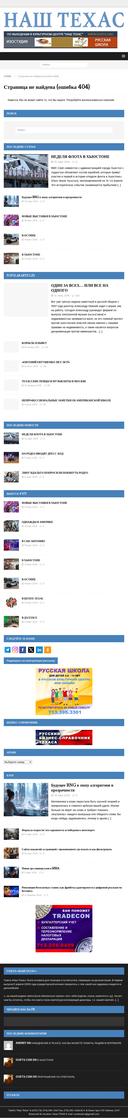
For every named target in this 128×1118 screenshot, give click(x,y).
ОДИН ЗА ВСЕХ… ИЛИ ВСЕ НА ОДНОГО (79, 288)
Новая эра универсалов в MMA (40, 868)
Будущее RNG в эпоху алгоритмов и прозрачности (52, 197)
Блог (10, 775)
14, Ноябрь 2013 (31, 347)
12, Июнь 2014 (61, 296)
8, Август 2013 (31, 366)
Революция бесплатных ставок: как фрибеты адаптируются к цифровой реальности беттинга (72, 889)
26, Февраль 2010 (33, 385)
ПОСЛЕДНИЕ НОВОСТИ (22, 425)
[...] (119, 185)
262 (77, 296)
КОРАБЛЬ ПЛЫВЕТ (34, 343)
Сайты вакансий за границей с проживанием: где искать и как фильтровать (67, 849)
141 (48, 385)
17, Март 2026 (30, 457)
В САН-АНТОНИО (33, 541)
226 (46, 347)
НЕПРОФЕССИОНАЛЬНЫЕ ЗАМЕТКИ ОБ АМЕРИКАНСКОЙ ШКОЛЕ (66, 400)
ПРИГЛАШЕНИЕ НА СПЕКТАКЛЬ (56, 1077)
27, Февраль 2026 (32, 895)
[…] (100, 331)
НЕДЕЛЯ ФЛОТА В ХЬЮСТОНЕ (80, 156)
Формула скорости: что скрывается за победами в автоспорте (58, 830)
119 (44, 404)
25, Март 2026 (62, 162)
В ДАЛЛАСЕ (29, 617)
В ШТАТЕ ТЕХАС (33, 598)
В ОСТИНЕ (29, 235)
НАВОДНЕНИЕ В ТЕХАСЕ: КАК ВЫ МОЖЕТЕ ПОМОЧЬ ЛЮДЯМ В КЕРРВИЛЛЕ (76, 1043)
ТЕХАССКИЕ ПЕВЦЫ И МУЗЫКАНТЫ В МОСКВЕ (54, 381)
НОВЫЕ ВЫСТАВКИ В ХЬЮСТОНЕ (44, 216)
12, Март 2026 (30, 834)
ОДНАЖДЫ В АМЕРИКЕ (37, 522)
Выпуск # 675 (17, 493)
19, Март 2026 (30, 220)
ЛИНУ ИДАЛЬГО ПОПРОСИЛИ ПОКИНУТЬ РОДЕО (55, 472)
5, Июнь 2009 (30, 404)
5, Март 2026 (30, 872)
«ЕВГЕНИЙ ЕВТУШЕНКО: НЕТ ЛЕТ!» (46, 362)
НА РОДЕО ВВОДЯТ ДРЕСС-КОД (42, 453)
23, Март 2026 (31, 201)
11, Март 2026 (30, 477)
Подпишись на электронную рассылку (31, 660)
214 (44, 366)
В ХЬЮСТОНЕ (31, 254)
